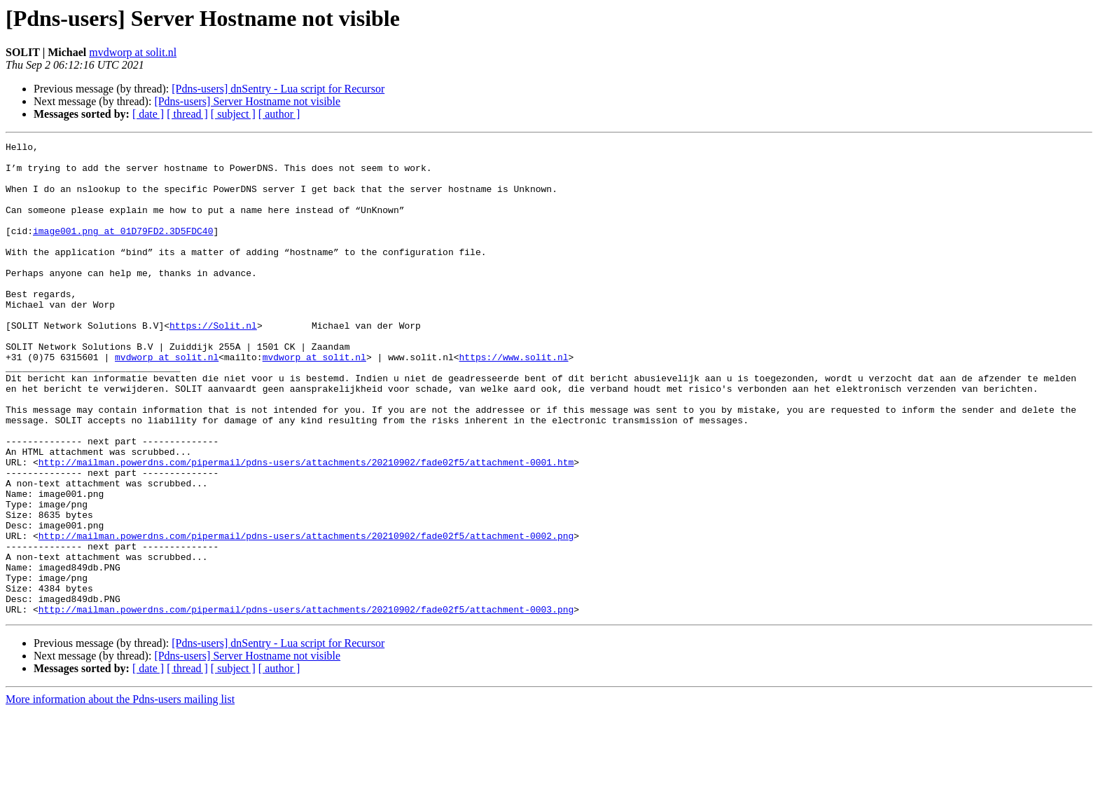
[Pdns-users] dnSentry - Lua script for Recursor (278, 89)
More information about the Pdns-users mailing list (120, 794)
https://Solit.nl (213, 363)
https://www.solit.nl (513, 401)
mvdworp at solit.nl (132, 52)
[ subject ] (233, 114)
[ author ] (279, 114)
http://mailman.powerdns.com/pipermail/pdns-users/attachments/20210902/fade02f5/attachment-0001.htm (306, 527)
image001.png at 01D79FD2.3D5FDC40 (123, 249)
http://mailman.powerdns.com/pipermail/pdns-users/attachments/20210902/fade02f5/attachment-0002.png (306, 615)
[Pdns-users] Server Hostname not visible (247, 101)
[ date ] (148, 114)
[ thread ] (187, 114)
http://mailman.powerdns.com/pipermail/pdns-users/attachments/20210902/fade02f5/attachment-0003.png (306, 703)
